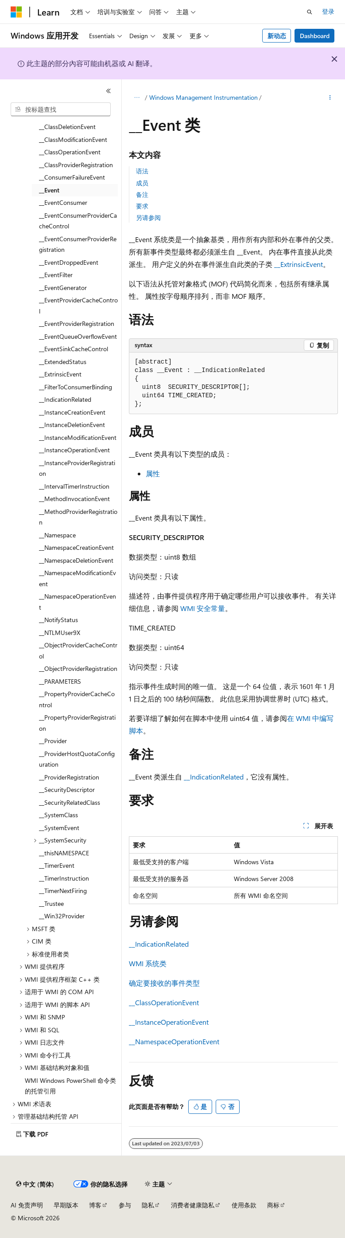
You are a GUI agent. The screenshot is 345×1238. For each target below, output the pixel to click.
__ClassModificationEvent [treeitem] (73, 139)
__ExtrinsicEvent (298, 264)
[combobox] (61, 109)
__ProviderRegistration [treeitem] (69, 777)
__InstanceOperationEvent (169, 1021)
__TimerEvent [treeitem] (56, 865)
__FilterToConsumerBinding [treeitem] (75, 387)
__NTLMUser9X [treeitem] (59, 632)
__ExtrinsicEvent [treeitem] (60, 374)
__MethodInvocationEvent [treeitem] (74, 498)
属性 (153, 473)
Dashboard (314, 35)
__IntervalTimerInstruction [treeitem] (74, 486)
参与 (125, 1205)
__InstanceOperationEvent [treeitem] (74, 450)
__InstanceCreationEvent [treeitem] (72, 412)
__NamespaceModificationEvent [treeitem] (77, 578)
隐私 (148, 1205)
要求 (142, 206)
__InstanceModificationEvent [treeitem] (77, 437)
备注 (142, 194)
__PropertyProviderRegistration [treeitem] (77, 723)
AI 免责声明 (27, 1205)
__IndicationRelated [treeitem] (65, 399)
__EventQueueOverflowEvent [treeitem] (78, 336)
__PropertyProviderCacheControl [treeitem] (77, 699)
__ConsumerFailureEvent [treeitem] (72, 177)
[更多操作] (330, 98)
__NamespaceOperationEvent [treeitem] (77, 601)
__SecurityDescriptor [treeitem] (67, 789)
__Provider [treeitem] (53, 741)
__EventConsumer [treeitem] (63, 202)
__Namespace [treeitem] (57, 535)
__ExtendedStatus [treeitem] (62, 361)
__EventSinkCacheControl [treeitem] (73, 349)
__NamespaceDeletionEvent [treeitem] (76, 560)
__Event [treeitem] (49, 190)
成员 (142, 183)
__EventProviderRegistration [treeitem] (76, 323)
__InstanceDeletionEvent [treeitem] (72, 424)
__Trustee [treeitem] (51, 903)
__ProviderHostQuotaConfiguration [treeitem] (77, 759)
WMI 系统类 (148, 963)
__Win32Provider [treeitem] (62, 916)
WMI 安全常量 (202, 608)
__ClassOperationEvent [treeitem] (70, 152)
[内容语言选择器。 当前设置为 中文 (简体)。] (35, 1184)
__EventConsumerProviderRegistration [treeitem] (77, 244)
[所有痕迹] (136, 98)
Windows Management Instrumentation (203, 97)
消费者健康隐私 (192, 1205)
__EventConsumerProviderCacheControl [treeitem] (78, 221)
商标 (273, 1205)
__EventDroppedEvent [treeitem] (68, 262)
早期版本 (66, 1205)
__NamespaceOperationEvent (174, 1041)
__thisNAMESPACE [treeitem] (64, 853)
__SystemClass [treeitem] (58, 815)
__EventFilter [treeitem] (56, 274)
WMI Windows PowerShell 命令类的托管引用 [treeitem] (70, 1086)
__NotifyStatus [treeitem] (58, 619)
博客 (95, 1205)
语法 (142, 171)
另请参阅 (148, 217)
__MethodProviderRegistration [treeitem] (78, 517)
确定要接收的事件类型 (164, 982)
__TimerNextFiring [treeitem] (63, 890)
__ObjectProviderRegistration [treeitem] (78, 668)
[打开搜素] (309, 12)
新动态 (276, 35)
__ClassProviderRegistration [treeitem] (76, 165)
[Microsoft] (16, 12)
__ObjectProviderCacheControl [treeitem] (78, 650)
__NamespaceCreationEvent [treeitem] (76, 547)
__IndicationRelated (214, 776)
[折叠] (108, 91)
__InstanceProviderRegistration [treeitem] (77, 468)
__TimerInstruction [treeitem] (64, 878)
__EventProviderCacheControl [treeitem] (78, 305)
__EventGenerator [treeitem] (63, 287)
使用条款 (244, 1205)
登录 (328, 11)
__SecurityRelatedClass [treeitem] (69, 802)
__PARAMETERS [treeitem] (60, 681)
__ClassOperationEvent (164, 1002)
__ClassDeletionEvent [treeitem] (67, 126)
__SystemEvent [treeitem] (59, 827)
